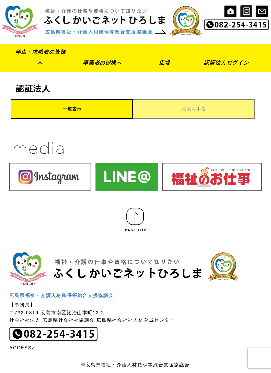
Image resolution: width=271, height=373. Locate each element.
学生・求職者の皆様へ (41, 57)
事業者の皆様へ (102, 63)
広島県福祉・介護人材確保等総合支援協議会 (61, 295)
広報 (164, 63)
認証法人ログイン (226, 63)
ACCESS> (22, 347)
